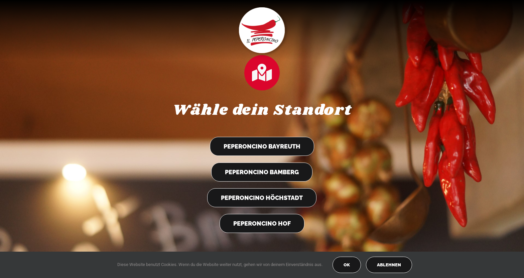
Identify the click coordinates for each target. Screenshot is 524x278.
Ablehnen (389, 264)
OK (347, 264)
